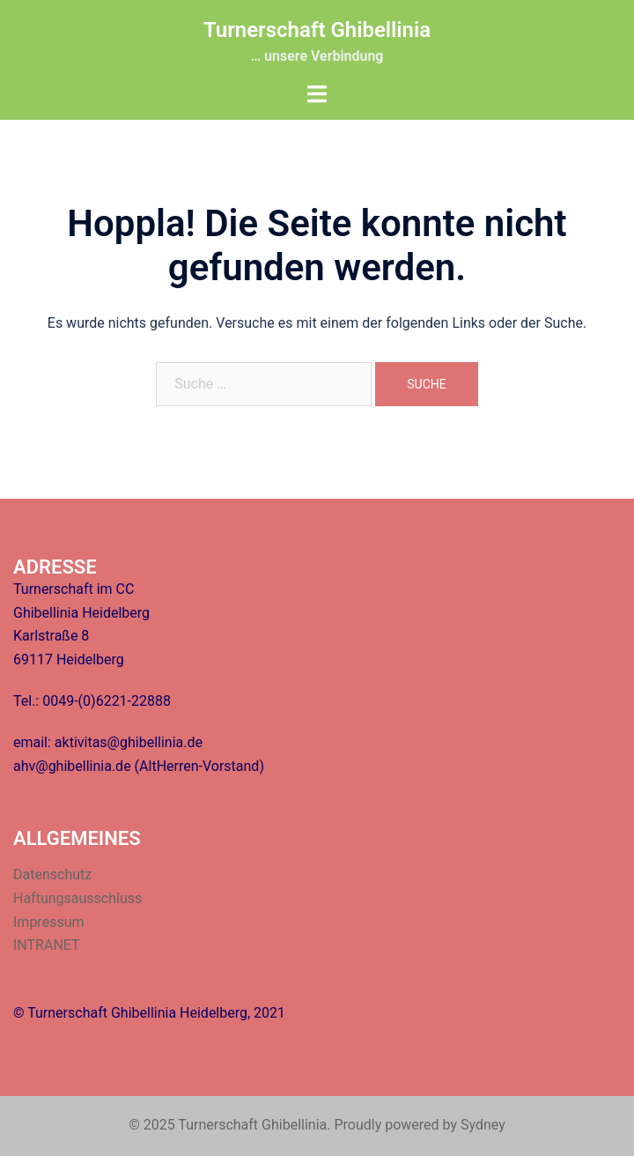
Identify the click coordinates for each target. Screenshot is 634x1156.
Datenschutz (52, 874)
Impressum (49, 922)
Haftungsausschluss (77, 898)
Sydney (483, 1124)
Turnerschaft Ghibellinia (317, 30)
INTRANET (46, 945)
